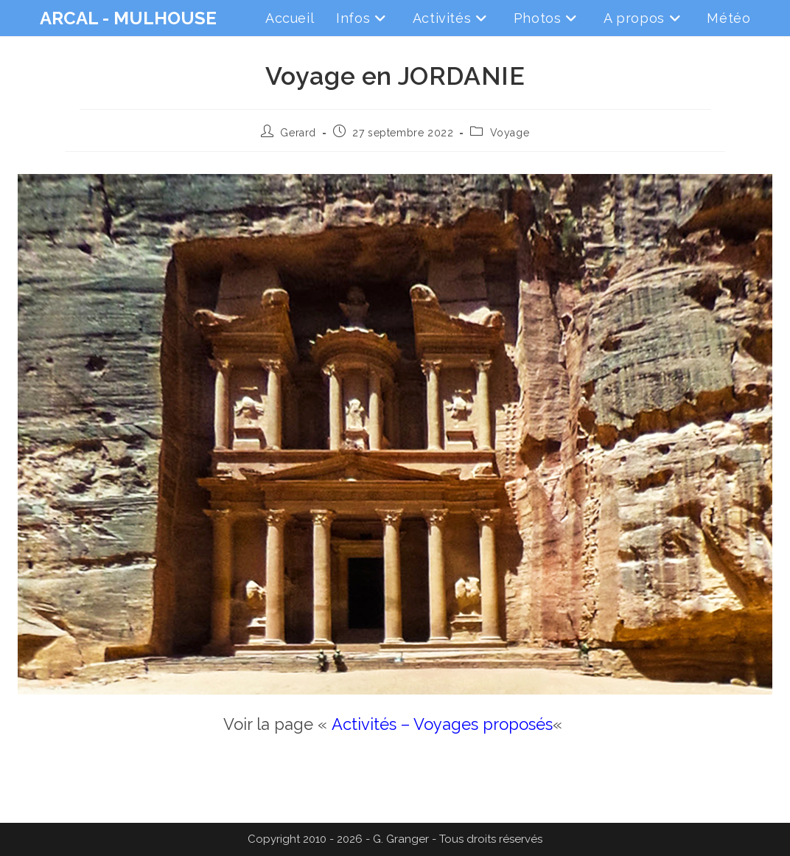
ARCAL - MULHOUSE (128, 18)
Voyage (510, 133)
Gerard (298, 133)
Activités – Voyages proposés (442, 724)
